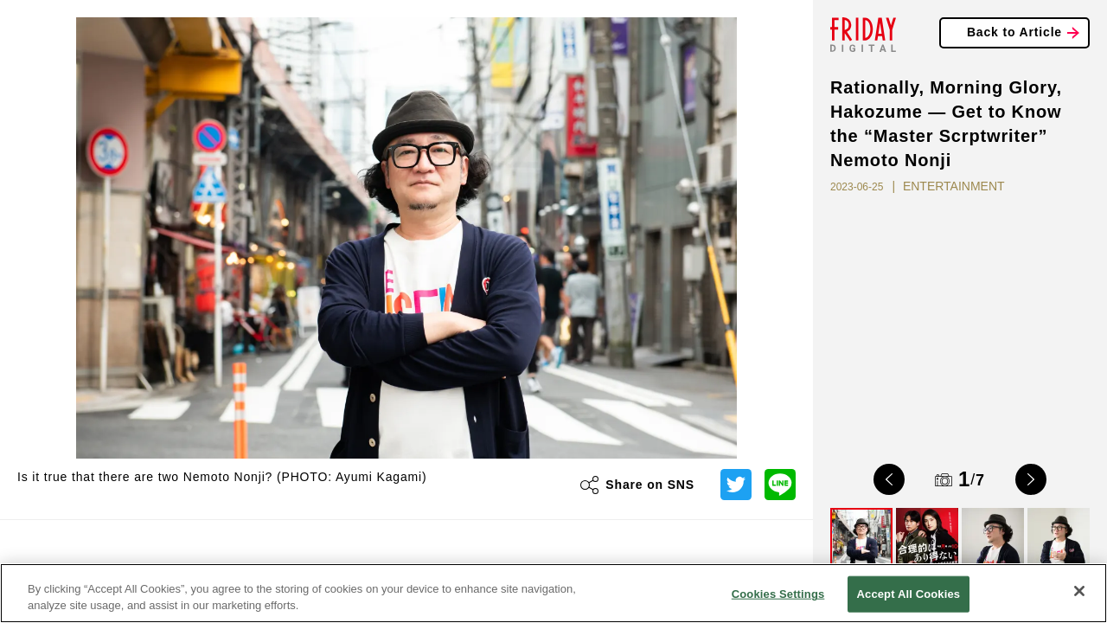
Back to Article (1014, 32)
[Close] (1079, 591)
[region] (553, 593)
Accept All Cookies (909, 594)
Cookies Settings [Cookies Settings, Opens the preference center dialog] (778, 594)
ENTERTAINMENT (954, 186)
